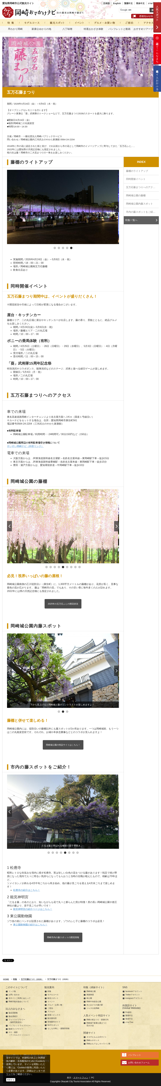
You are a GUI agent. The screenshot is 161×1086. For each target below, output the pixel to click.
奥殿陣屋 (90, 995)
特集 (49, 991)
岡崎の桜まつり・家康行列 (97, 1020)
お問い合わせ (14, 995)
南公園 (89, 998)
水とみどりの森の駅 (94, 1005)
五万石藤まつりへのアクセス (142, 187)
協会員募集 (13, 1013)
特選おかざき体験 (93, 29)
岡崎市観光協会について (19, 1001)
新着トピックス (54, 1015)
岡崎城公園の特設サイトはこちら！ (63, 745)
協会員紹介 (13, 1016)
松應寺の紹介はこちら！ (26, 890)
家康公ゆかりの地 (41, 29)
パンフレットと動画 (119, 29)
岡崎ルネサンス (92, 1040)
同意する (10, 1080)
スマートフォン (80, 1077)
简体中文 (140, 3)
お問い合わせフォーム (139, 1062)
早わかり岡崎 (15, 29)
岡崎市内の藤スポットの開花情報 (63, 937)
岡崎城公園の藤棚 (136, 195)
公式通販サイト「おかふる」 (157, 78)
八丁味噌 (67, 29)
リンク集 (12, 991)
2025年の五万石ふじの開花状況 (63, 604)
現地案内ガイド (54, 1022)
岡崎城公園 (91, 991)
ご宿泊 (50, 1008)
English (117, 3)
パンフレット (134, 1055)
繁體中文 (128, 3)
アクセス (51, 1012)
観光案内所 (52, 1018)
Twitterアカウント (132, 995)
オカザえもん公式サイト (96, 1037)
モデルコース (53, 995)
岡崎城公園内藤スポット (139, 203)
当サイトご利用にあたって (20, 998)
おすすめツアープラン (146, 29)
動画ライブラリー (16, 1029)
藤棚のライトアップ (137, 171)
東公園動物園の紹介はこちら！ (30, 924)
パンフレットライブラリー (20, 1026)
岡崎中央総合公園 (93, 1001)
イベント (51, 1001)
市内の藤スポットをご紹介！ (142, 212)
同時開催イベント (136, 179)
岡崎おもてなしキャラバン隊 (98, 1044)
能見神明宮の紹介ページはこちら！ (32, 909)
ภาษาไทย (152, 3)
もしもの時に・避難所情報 (59, 1028)
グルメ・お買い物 (55, 1005)
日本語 (106, 3)
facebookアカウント (133, 991)
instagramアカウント (134, 998)
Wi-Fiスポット (53, 1025)
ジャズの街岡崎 (92, 1008)
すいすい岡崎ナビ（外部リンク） (25, 446)
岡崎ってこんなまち (157, 49)
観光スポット (53, 998)
